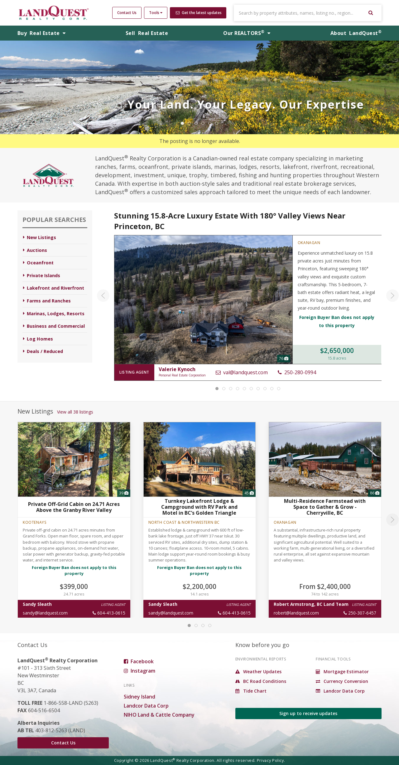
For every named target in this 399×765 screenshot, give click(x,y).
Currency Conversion (342, 681)
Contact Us (127, 12)
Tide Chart (251, 691)
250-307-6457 (360, 613)
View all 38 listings (75, 412)
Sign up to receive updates (308, 713)
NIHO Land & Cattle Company (159, 714)
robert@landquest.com (296, 613)
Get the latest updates (199, 12)
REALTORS (246, 33)
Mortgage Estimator (342, 671)
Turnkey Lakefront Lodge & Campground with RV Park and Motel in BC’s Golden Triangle (199, 507)
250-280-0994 (296, 372)
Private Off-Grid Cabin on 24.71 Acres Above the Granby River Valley (74, 506)
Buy (41, 33)
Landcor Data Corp (146, 705)
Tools (155, 12)
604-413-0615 (109, 613)
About (356, 33)
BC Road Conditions (260, 681)
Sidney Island (139, 696)
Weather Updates (258, 671)
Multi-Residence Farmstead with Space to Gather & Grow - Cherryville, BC (325, 507)
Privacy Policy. (271, 760)
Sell (147, 33)
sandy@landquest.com (45, 613)
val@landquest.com (241, 372)
